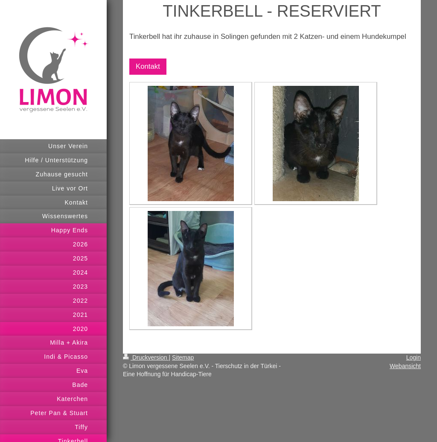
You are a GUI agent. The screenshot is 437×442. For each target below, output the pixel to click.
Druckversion (146, 357)
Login (413, 357)
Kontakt (148, 66)
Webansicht (405, 366)
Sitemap (183, 357)
